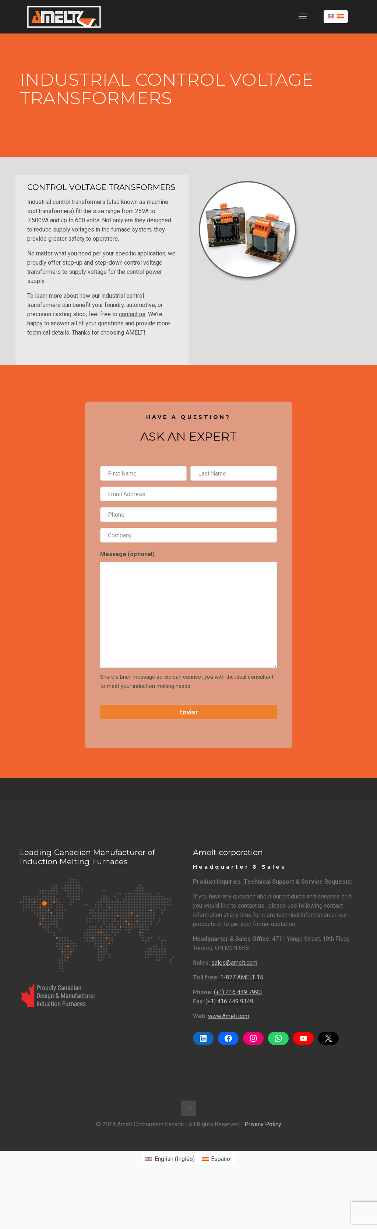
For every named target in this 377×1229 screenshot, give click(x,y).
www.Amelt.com (228, 1016)
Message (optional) (127, 554)
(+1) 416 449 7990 (238, 992)
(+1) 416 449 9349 (229, 1001)
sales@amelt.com (234, 962)
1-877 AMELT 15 (241, 977)
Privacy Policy (262, 1124)
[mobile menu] (302, 16)
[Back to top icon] (188, 1108)
